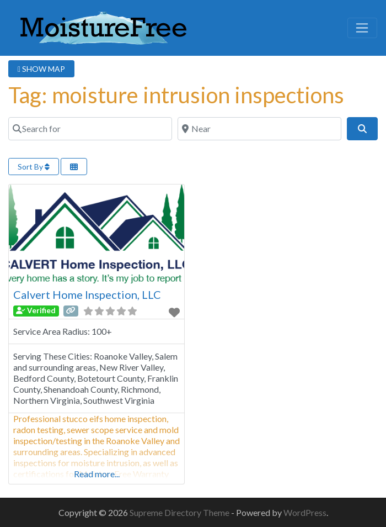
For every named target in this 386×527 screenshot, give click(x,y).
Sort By (34, 166)
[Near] (259, 128)
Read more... (97, 473)
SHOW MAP (41, 68)
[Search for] (90, 128)
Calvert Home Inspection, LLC (87, 294)
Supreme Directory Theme (180, 512)
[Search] (362, 128)
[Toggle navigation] (362, 28)
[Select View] (74, 166)
